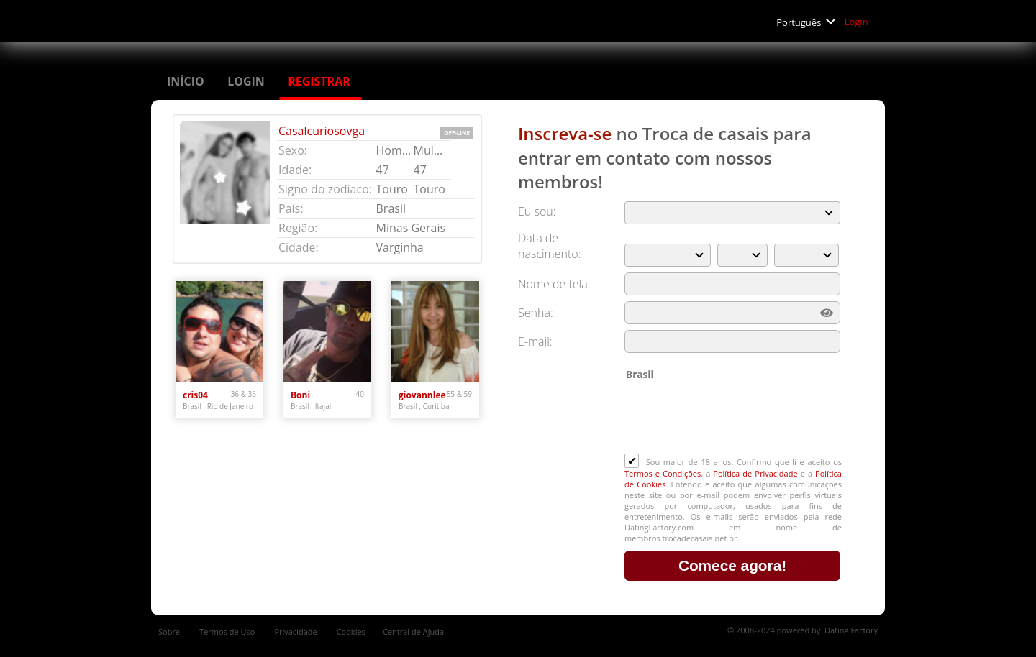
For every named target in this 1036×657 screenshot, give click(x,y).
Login (858, 21)
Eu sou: (537, 211)
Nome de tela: (556, 284)
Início (187, 81)
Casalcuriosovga (321, 131)
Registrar (320, 81)
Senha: (537, 313)
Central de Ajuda (413, 631)
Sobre (170, 631)
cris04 (195, 395)
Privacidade (296, 631)
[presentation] (733, 418)
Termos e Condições (662, 473)
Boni (300, 395)
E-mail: (535, 341)
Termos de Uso (228, 631)
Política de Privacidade (755, 473)
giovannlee (422, 395)
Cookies (351, 631)
